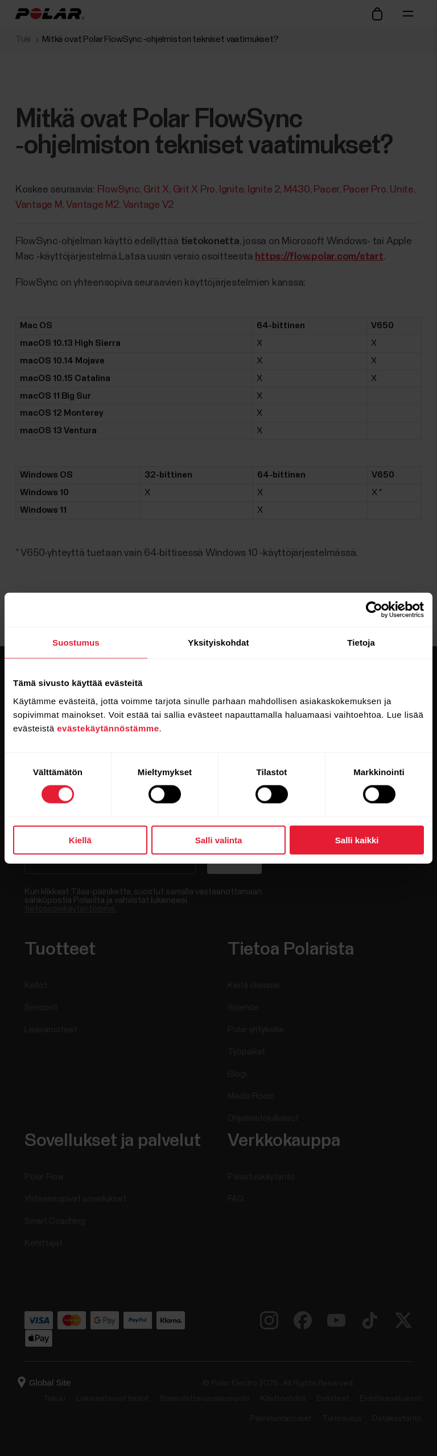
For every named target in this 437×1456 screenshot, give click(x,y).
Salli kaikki (357, 839)
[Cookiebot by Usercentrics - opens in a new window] (374, 609)
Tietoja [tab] (361, 642)
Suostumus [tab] (76, 642)
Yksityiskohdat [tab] (218, 642)
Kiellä (80, 839)
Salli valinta (218, 839)
